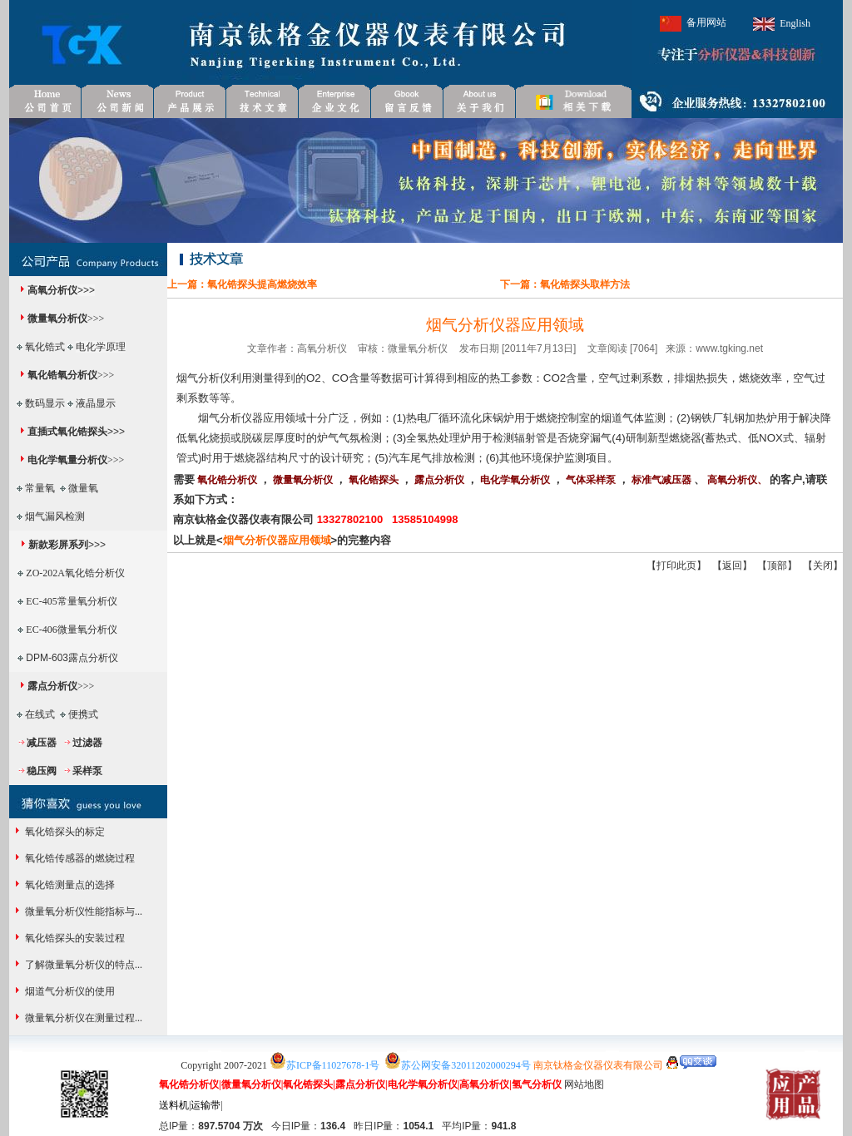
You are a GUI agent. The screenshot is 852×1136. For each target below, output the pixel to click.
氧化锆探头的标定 (63, 831)
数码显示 (45, 403)
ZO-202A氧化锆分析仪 (75, 573)
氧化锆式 (45, 347)
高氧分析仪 (52, 290)
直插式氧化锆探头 (67, 431)
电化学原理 (101, 347)
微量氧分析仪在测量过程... (82, 1018)
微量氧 (83, 488)
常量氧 (40, 488)
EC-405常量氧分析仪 (71, 601)
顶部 (777, 565)
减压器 (42, 742)
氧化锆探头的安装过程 (73, 938)
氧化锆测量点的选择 (68, 885)
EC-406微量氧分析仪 (71, 629)
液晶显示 (96, 403)
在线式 (40, 714)
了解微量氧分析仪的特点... (82, 965)
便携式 (83, 714)
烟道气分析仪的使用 (68, 991)
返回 (732, 565)
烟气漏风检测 (55, 516)
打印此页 (676, 565)
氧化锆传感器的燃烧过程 (78, 858)
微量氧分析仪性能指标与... (82, 911)
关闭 (823, 565)
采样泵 (87, 771)
